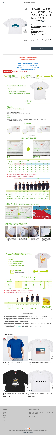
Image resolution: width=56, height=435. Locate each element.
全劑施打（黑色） (45, 26)
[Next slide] (26, 25)
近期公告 (4, 418)
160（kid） (34, 37)
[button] (3, 2)
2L (46, 39)
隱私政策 (28, 432)
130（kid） (34, 34)
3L (50, 39)
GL (48, 37)
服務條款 (4, 413)
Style (32, 24)
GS (40, 37)
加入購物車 (42, 48)
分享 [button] (32, 52)
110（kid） (41, 31)
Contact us (5, 420)
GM (44, 37)
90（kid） (34, 31)
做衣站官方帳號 (18, 326)
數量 (32, 42)
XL (42, 39)
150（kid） (42, 34)
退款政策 (4, 417)
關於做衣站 (5, 412)
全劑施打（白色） (35, 26)
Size (32, 29)
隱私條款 (4, 415)
